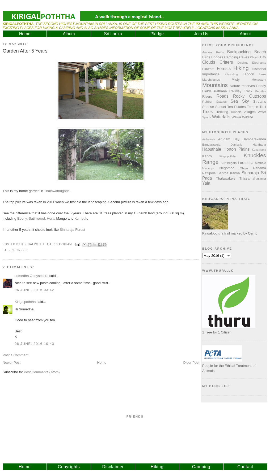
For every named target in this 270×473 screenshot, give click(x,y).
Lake (262, 74)
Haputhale (211, 149)
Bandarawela (211, 144)
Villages (250, 112)
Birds (206, 57)
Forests (224, 68)
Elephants (259, 62)
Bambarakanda (254, 139)
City (263, 57)
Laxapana (245, 163)
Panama (259, 168)
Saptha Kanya (228, 173)
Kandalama (259, 149)
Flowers (208, 69)
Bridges (217, 57)
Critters (226, 62)
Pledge (157, 34)
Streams (259, 101)
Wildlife (247, 117)
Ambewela (208, 139)
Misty (235, 79)
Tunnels (235, 112)
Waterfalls (221, 117)
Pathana (220, 91)
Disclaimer (113, 467)
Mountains (215, 85)
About (245, 34)
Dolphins (242, 62)
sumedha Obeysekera (31, 276)
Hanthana (259, 144)
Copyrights (69, 467)
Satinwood (37, 218)
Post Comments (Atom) (42, 372)
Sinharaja (250, 173)
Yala (206, 183)
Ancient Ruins (213, 52)
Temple (252, 107)
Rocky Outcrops (249, 96)
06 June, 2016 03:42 (34, 290)
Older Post (191, 362)
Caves (244, 57)
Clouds (208, 62)
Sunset (220, 107)
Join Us (201, 34)
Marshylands (211, 79)
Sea (234, 101)
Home (25, 34)
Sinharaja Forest (72, 230)
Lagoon (248, 74)
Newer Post (11, 362)
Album (69, 34)
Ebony (22, 218)
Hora (50, 218)
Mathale (260, 162)
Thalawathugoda (57, 191)
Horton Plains (236, 149)
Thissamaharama (252, 178)
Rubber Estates (214, 101)
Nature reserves (242, 86)
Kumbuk (80, 218)
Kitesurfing (231, 74)
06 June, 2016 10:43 (34, 344)
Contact (245, 467)
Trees (21, 250)
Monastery (258, 79)
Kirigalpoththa (25, 302)
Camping (231, 57)
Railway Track (240, 91)
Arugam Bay (228, 139)
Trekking (221, 112)
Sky (245, 101)
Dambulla (236, 144)
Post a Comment (15, 355)
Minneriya (208, 168)
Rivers (207, 96)
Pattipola (209, 173)
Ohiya (244, 168)
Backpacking (239, 52)
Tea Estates (236, 107)
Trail (262, 107)
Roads (223, 96)
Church (254, 57)
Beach (260, 52)
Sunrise (208, 107)
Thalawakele (225, 178)
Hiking (241, 68)
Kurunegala (229, 162)
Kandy (207, 156)
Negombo (227, 168)
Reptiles (260, 91)
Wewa (236, 117)
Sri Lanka (113, 34)
